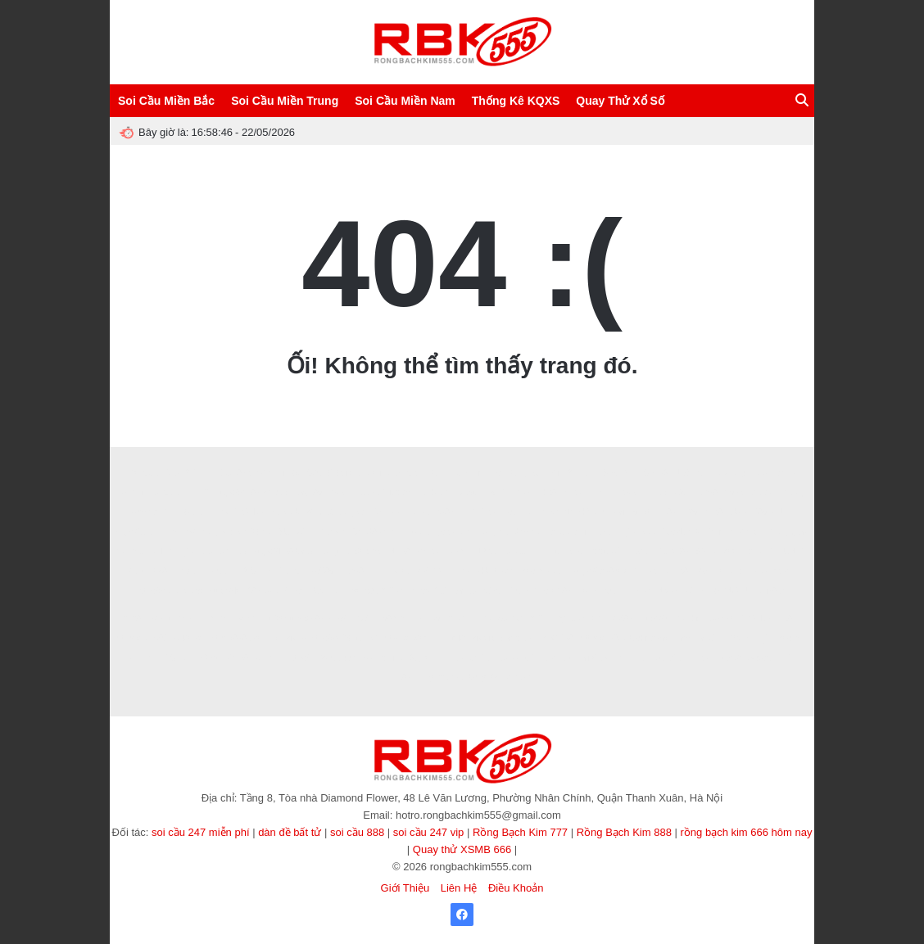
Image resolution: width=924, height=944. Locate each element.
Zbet (136, 571)
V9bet (734, 492)
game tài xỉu (697, 638)
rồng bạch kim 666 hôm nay (747, 832)
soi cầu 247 (524, 551)
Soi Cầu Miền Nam (405, 100)
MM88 (621, 618)
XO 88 (483, 512)
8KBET (189, 618)
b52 (702, 571)
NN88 (399, 551)
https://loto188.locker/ (249, 590)
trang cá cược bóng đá (456, 677)
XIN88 (644, 571)
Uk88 (546, 492)
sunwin (267, 657)
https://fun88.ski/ (670, 618)
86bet (208, 657)
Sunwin (332, 531)
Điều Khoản (515, 888)
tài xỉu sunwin (605, 657)
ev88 (455, 618)
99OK (706, 551)
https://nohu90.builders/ (159, 638)
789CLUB (771, 512)
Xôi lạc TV (472, 657)
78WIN (363, 618)
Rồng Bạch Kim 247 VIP (552, 472)
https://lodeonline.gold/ (425, 638)
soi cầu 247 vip (428, 832)
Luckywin (434, 492)
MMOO (428, 571)
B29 (690, 512)
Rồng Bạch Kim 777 (520, 832)
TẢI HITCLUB (166, 657)
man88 (705, 492)
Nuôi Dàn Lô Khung (709, 472)
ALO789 (425, 618)
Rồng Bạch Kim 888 (624, 832)
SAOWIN (619, 472)
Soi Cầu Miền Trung (284, 100)
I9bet (640, 512)
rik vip (483, 638)
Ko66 (467, 492)
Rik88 (161, 571)
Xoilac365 (516, 657)
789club (249, 512)
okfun (641, 551)
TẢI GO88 (555, 638)
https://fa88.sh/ (600, 571)
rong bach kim (320, 590)
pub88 (417, 512)
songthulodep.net (509, 531)
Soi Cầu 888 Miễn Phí (246, 472)
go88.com (454, 531)
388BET (450, 512)
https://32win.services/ (155, 531)
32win (613, 590)
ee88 (521, 492)
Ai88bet (774, 590)
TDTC (290, 571)
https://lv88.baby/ (315, 618)
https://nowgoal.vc (748, 657)
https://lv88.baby (283, 551)
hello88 (728, 571)
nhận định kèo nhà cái (583, 512)
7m (376, 571)
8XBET (341, 492)
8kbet (398, 571)
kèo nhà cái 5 (747, 551)
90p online (427, 657)
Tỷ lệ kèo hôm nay (213, 551)
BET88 (675, 571)
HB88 (665, 512)
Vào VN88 (553, 590)
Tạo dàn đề (682, 531)
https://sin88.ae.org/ (251, 492)
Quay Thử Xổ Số (620, 100)
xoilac (762, 492)
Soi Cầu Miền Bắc (166, 100)
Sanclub (285, 512)
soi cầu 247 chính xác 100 (400, 590)
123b (487, 551)
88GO (494, 492)
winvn (219, 618)
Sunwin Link (206, 512)
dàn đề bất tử (289, 832)
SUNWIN (295, 531)
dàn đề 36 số (479, 590)
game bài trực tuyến (588, 551)
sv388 (428, 551)
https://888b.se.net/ (243, 638)
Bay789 (308, 492)
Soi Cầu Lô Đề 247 (163, 472)
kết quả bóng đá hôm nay (353, 512)
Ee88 (641, 590)
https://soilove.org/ (169, 590)
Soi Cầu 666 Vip (322, 472)
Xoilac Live (382, 657)
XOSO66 (669, 492)
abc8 (738, 512)
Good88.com (375, 531)
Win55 (695, 590)
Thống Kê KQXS (516, 100)
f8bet (783, 571)
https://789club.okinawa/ (624, 638)
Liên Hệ (459, 888)
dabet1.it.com (385, 492)
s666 (274, 618)
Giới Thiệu (405, 888)
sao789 (320, 571)
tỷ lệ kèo (638, 531)
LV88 (587, 590)
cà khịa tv (558, 657)
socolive (721, 618)
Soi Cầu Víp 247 (179, 492)
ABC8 (407, 472)
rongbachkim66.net (237, 531)
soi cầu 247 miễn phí (201, 832)
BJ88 (572, 492)
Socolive (374, 472)
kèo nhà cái (544, 571)
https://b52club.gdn (321, 657)
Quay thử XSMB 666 (462, 849)
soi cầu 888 (357, 832)
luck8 (757, 571)
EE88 (481, 618)
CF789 (655, 472)
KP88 (698, 657)
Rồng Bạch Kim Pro (464, 472)
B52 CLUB (252, 571)
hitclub (417, 531)
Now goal (519, 512)
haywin (458, 551)
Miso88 (518, 677)
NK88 (667, 590)
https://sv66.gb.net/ (343, 638)
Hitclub (214, 571)
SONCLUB (734, 590)
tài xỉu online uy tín (582, 531)
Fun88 (352, 571)
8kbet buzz (495, 571)
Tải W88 (674, 551)
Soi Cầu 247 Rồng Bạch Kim (551, 618)
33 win (742, 638)
